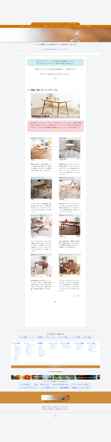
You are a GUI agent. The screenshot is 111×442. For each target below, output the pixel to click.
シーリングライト (80, 346)
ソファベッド (18, 352)
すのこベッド (29, 351)
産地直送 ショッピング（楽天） (81, 387)
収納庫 (90, 349)
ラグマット (16, 360)
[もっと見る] (77, 295)
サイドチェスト (53, 347)
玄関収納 (41, 355)
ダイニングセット (66, 344)
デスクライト (79, 347)
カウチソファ (18, 351)
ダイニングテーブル (66, 346)
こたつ (15, 362)
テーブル (16, 359)
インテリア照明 (75, 337)
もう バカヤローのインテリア (28, 387)
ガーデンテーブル (93, 344)
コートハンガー (42, 351)
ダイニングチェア (66, 347)
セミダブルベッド (30, 346)
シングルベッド (29, 344)
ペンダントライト (80, 344)
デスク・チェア (50, 337)
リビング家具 (23, 337)
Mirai (35, 384)
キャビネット (42, 349)
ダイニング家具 (63, 337)
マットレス (28, 355)
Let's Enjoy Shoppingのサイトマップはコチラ (56, 49)
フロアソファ (18, 354)
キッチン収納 (42, 354)
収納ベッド (28, 349)
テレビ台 (41, 346)
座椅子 (16, 357)
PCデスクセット (54, 344)
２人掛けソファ (18, 347)
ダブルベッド (29, 347)
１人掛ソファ (18, 346)
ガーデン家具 (87, 337)
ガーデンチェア (92, 346)
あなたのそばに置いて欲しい (61, 384)
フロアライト (79, 349)
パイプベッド (29, 354)
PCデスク (52, 346)
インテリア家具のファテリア (48, 387)
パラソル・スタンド (93, 351)
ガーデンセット (92, 347)
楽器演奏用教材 (64, 387)
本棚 (40, 347)
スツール (17, 355)
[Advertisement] (55, 12)
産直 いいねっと (45, 384)
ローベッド (28, 352)
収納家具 (40, 337)
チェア (51, 349)
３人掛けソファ (18, 349)
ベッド (32, 337)
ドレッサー (41, 352)
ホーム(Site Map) (24, 384)
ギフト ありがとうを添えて (81, 384)
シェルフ (41, 344)
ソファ (15, 344)
